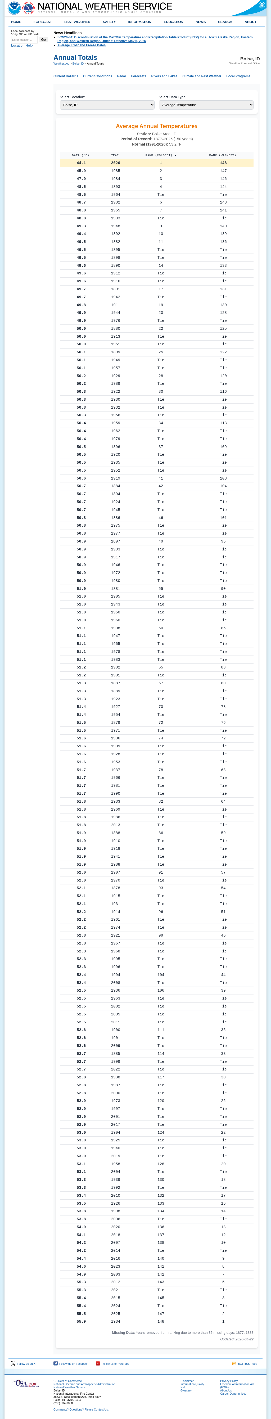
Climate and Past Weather (201, 76)
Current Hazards (65, 76)
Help (183, 1387)
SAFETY (109, 22)
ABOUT (250, 22)
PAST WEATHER (77, 22)
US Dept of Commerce (67, 1380)
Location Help (22, 45)
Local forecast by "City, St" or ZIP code (25, 32)
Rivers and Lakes (164, 76)
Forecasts (138, 76)
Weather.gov (61, 63)
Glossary (186, 1390)
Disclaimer (187, 1380)
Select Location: (72, 96)
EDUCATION (173, 22)
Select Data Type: (172, 96)
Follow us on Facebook (70, 1363)
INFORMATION (139, 22)
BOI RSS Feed (244, 1363)
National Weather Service (69, 1387)
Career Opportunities (233, 1393)
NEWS (201, 22)
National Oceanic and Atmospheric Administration (84, 1384)
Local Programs (238, 76)
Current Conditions (97, 76)
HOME (16, 22)
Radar (121, 76)
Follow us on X (23, 1363)
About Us (226, 1390)
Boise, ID (78, 63)
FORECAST (43, 22)
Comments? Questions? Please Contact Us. (81, 1409)
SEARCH (225, 22)
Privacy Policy (229, 1380)
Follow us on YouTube (112, 1363)
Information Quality (192, 1384)
